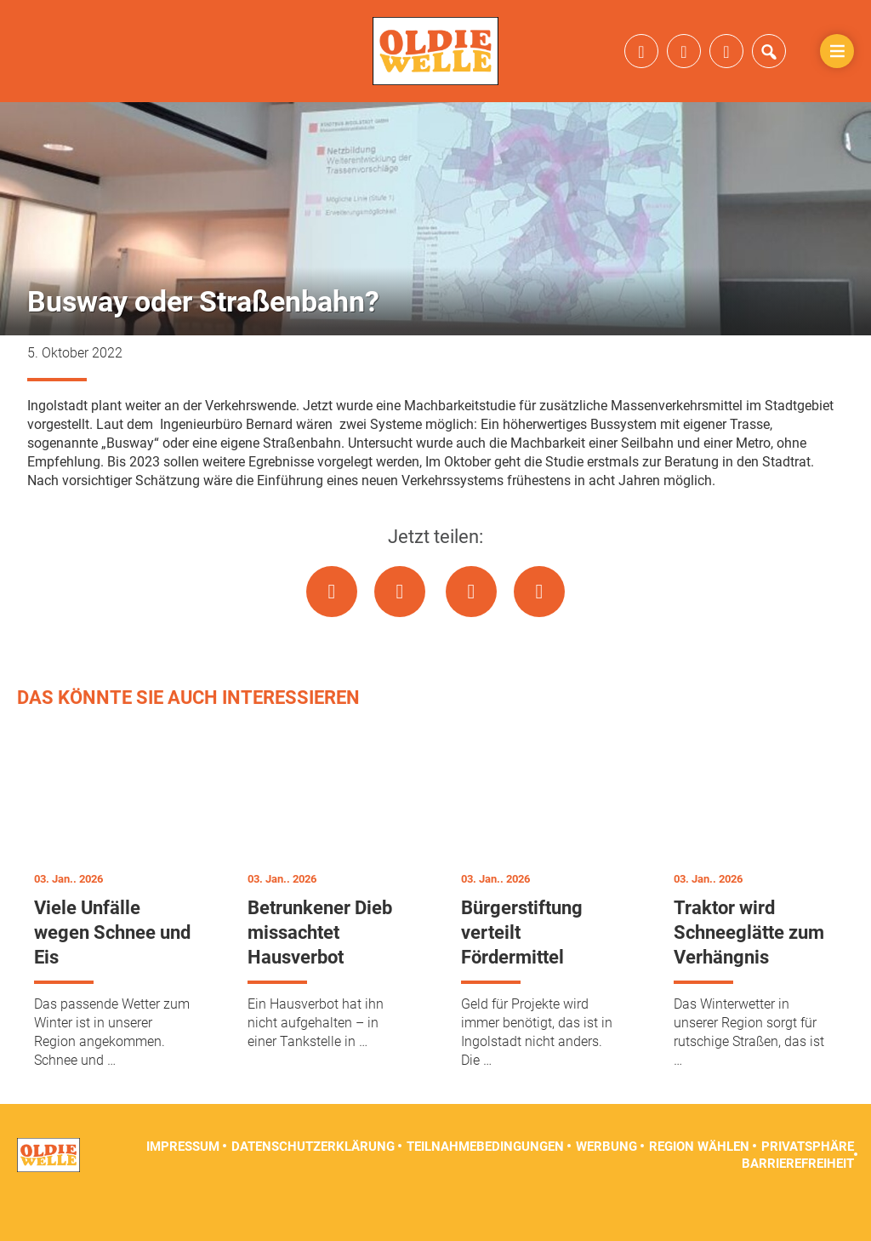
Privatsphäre (807, 1181)
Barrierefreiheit (798, 1198)
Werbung (606, 1181)
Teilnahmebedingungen (485, 1181)
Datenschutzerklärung (313, 1181)
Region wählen (699, 1181)
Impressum (182, 1181)
